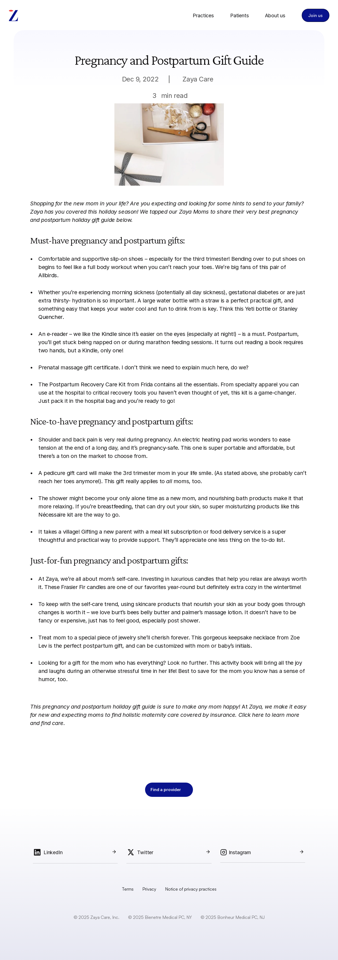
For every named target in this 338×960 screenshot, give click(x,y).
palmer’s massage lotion (211, 612)
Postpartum (282, 334)
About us (275, 15)
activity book (237, 662)
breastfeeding (114, 506)
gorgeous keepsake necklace (239, 637)
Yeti (249, 308)
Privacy (149, 889)
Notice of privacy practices (190, 889)
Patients (239, 15)
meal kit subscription (176, 531)
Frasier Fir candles (83, 587)
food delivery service (235, 531)
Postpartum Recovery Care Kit (87, 384)
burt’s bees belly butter (140, 612)
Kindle (109, 334)
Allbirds (47, 275)
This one (191, 447)
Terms (128, 889)
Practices (203, 15)
